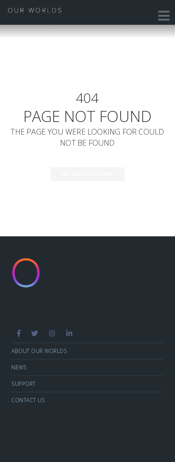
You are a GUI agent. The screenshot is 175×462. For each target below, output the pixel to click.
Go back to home (82, 174)
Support (23, 383)
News (19, 367)
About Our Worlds (39, 351)
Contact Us (28, 400)
